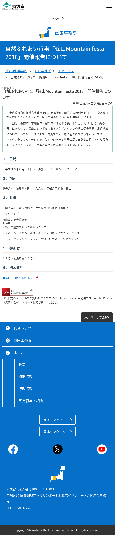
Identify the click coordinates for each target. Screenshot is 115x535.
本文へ (56, 18)
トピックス (66, 70)
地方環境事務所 (16, 70)
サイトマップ (52, 419)
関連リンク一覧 (54, 431)
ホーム (19, 352)
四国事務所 (43, 70)
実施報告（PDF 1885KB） (18, 278)
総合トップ (22, 328)
